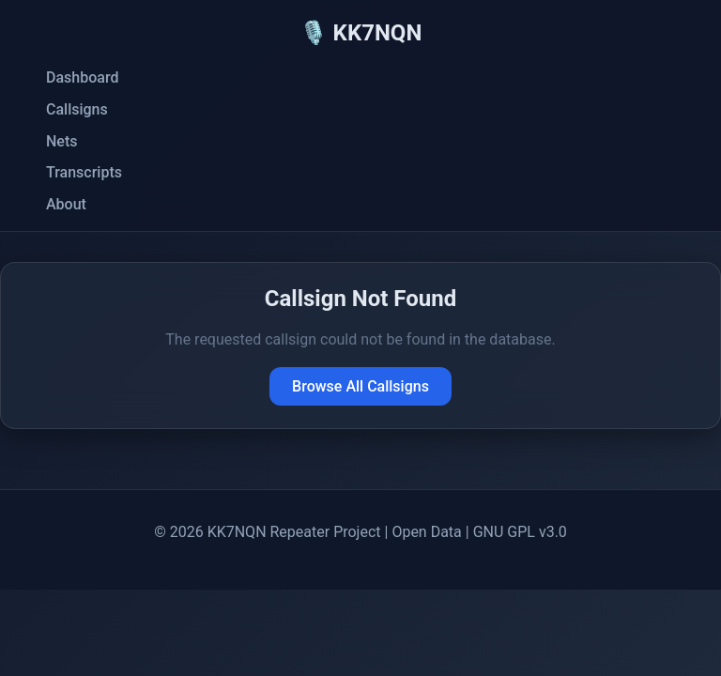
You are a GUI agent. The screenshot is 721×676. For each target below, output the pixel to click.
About (66, 204)
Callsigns (77, 109)
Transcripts (84, 172)
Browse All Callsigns (360, 386)
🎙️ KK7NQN (360, 33)
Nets (61, 141)
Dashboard (82, 77)
